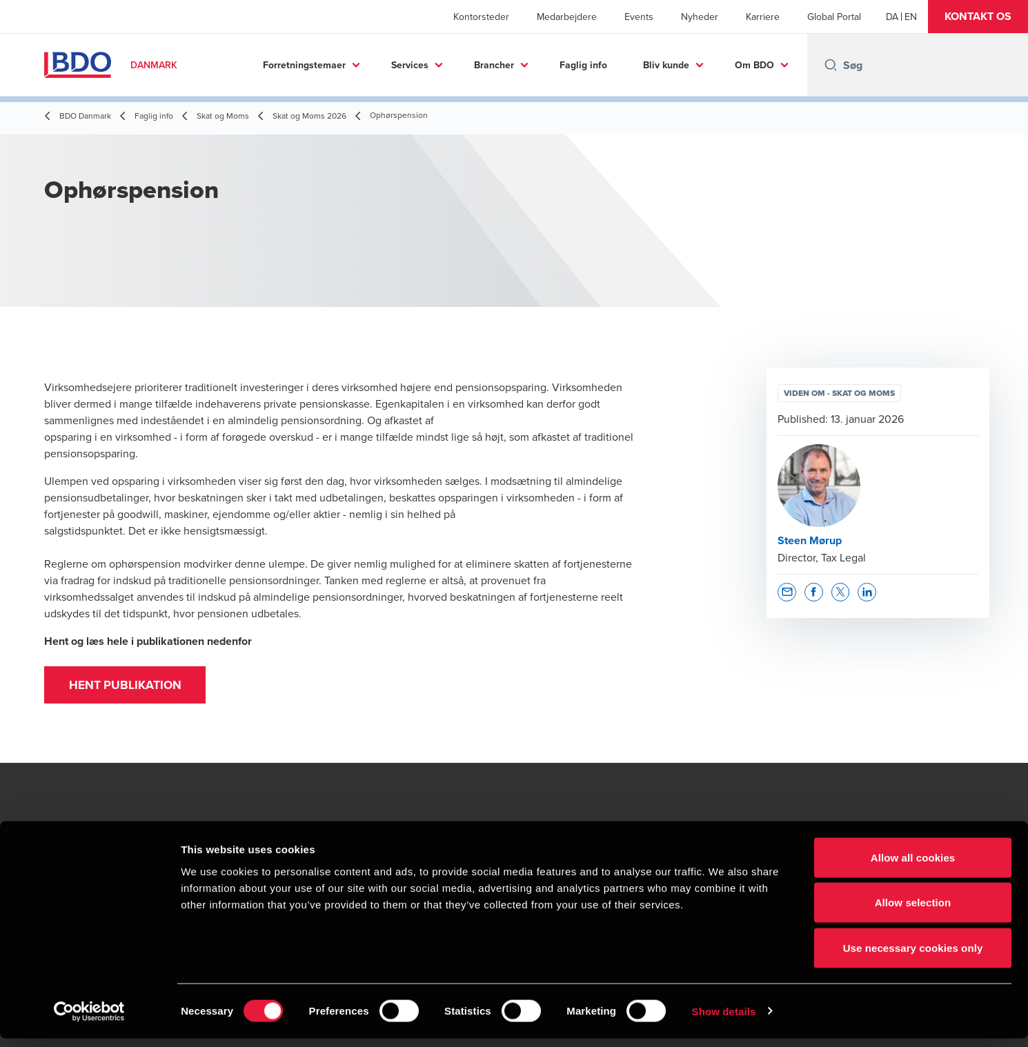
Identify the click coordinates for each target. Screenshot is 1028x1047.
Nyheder (699, 16)
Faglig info (583, 65)
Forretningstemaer (304, 65)
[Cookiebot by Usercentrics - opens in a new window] (89, 1020)
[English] (911, 16)
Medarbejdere (567, 16)
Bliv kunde (666, 65)
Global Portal (834, 16)
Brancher (494, 65)
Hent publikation (129, 687)
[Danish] (892, 16)
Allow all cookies (913, 866)
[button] (978, 16)
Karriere (763, 16)
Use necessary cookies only (913, 956)
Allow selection (913, 911)
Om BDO (754, 65)
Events (638, 16)
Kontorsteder (481, 16)
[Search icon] (831, 65)
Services (409, 65)
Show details (724, 1020)
